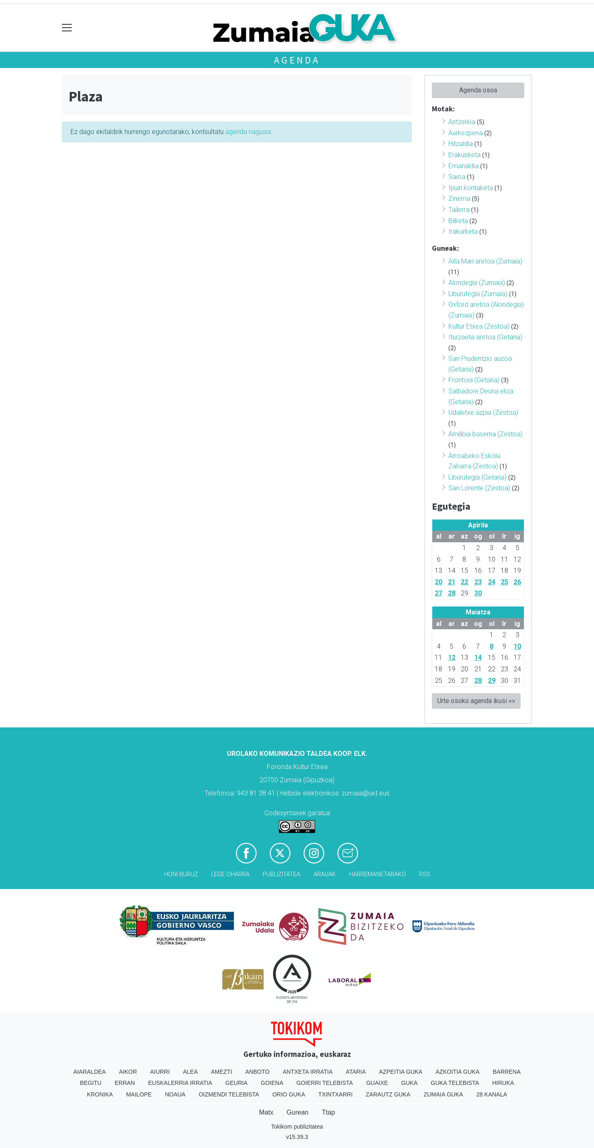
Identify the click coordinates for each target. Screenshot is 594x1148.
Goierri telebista (324, 1083)
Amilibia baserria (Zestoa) (485, 434)
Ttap (328, 1112)
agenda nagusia (248, 132)
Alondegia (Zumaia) (476, 283)
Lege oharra (230, 874)
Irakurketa (463, 231)
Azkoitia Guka (458, 1071)
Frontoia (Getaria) (474, 380)
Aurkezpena (465, 133)
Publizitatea (281, 874)
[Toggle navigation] (67, 28)
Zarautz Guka (388, 1094)
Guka (409, 1083)
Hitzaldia (460, 144)
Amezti (221, 1071)
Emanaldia (463, 166)
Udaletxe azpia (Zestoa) (483, 412)
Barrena (507, 1071)
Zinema (459, 198)
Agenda (297, 60)
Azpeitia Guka (400, 1071)
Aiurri (160, 1071)
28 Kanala (491, 1094)
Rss (424, 874)
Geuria (236, 1083)
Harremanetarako (377, 874)
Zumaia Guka (443, 1094)
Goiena (272, 1083)
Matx (266, 1112)
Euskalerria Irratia (180, 1083)
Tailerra (458, 210)
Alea (190, 1071)
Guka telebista (455, 1083)
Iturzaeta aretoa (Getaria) (485, 337)
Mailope (139, 1094)
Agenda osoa (478, 90)
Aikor (128, 1071)
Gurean (298, 1112)
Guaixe (377, 1083)
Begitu (90, 1083)
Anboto (257, 1071)
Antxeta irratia (308, 1071)
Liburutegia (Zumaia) (477, 294)
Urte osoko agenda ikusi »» (476, 701)
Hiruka (503, 1083)
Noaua (175, 1094)
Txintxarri (335, 1094)
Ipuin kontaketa (470, 188)
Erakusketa (464, 155)
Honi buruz (181, 874)
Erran (125, 1083)
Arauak (325, 874)
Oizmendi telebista (229, 1094)
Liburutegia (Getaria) (477, 477)
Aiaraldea (89, 1071)
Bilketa (458, 221)
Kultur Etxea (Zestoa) (478, 326)
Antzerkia (461, 122)
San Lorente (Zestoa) (479, 488)
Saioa (456, 177)
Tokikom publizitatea (297, 1126)
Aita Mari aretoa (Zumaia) (485, 261)
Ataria (356, 1071)
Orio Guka (288, 1094)
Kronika (100, 1094)
